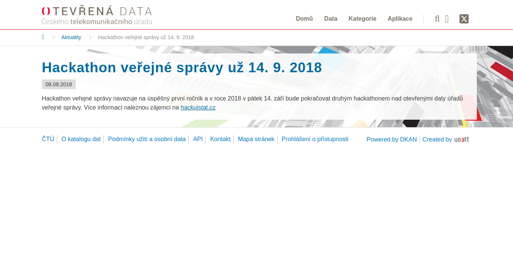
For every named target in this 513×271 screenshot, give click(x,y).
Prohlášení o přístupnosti (315, 139)
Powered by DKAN (391, 139)
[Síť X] (464, 19)
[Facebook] (450, 18)
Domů (304, 18)
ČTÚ (48, 139)
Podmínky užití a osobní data (147, 139)
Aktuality (71, 37)
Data (330, 18)
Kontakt (220, 139)
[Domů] (43, 36)
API (198, 139)
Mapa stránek (256, 139)
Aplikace (400, 18)
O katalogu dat (81, 139)
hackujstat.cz (198, 107)
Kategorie (363, 18)
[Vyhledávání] (437, 18)
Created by (437, 139)
